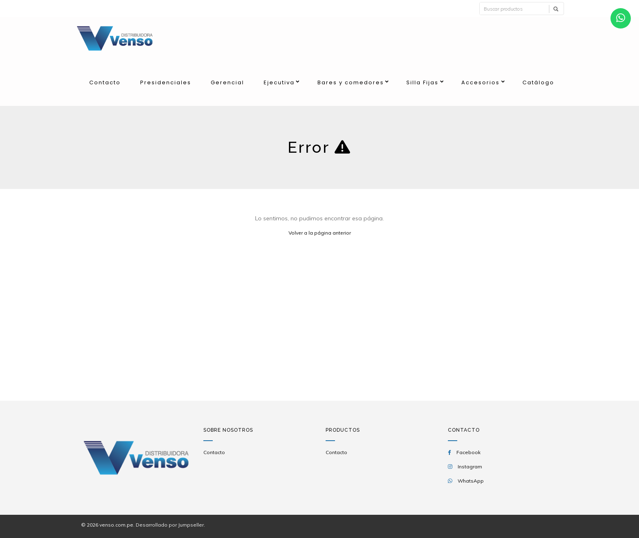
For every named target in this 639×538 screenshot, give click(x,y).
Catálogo (538, 82)
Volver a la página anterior (320, 233)
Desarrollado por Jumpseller (170, 525)
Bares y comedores (350, 82)
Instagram (470, 466)
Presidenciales (165, 82)
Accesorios (480, 82)
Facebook (468, 452)
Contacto (105, 82)
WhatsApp (471, 481)
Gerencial (227, 82)
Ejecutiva (279, 82)
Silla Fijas (422, 82)
